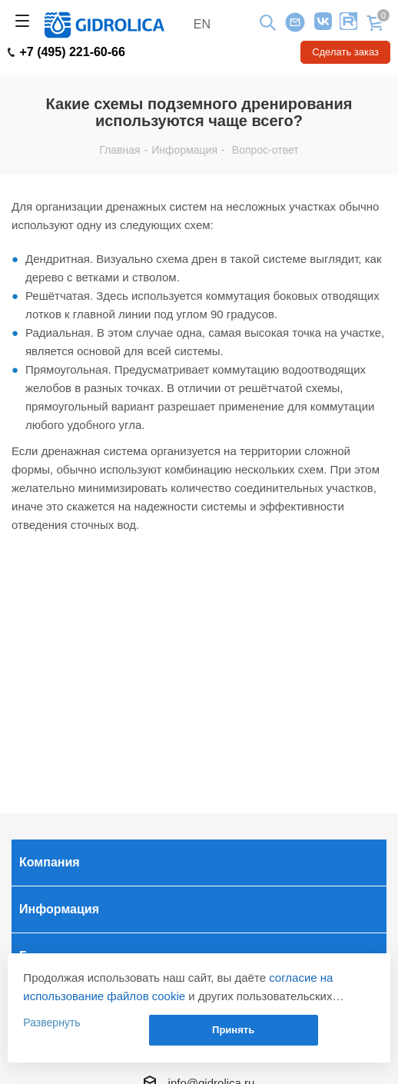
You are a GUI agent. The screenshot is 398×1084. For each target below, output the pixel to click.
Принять (233, 1030)
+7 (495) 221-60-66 (66, 52)
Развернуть (51, 1022)
